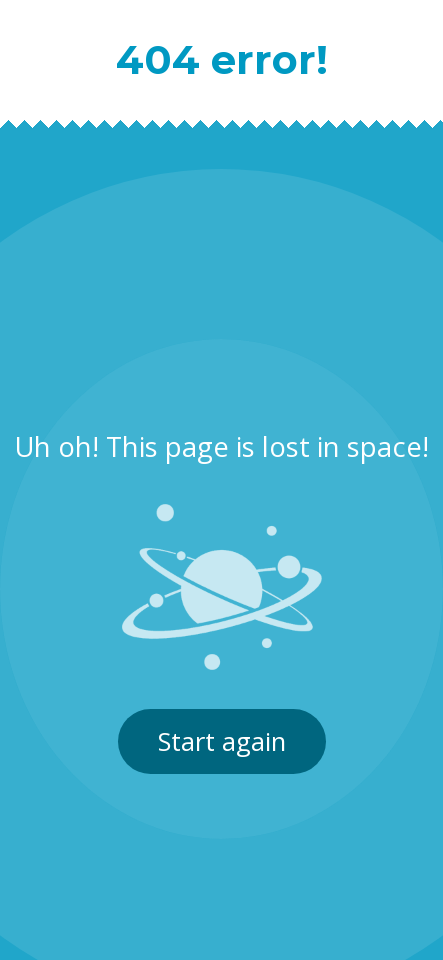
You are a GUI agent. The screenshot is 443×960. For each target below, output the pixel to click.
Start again (222, 741)
